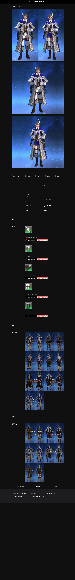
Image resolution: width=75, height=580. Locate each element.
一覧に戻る (20, 547)
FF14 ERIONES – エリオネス (35, 570)
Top (55, 547)
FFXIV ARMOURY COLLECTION (38, 2)
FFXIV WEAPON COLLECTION (18, 573)
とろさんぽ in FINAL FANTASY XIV (36, 573)
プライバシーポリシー (50, 570)
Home (38, 547)
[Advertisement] (38, 178)
